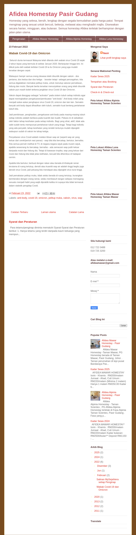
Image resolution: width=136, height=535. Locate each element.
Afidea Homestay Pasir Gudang (53, 14)
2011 (97, 511)
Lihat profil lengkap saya (113, 58)
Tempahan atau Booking (103, 81)
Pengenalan (18, 39)
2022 (97, 461)
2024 (97, 457)
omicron (43, 198)
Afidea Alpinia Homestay (79, 39)
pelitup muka (55, 198)
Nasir (106, 53)
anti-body (22, 198)
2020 (97, 497)
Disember (102, 466)
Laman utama (48, 212)
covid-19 (32, 198)
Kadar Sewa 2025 (100, 76)
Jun (99, 470)
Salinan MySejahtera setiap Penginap (108, 481)
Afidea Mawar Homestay (46, 39)
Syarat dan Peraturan (23, 221)
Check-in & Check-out (102, 92)
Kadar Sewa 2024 (100, 421)
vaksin (66, 198)
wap (80, 198)
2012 (97, 506)
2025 (97, 452)
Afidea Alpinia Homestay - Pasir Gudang (111, 395)
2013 (97, 501)
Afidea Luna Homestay (111, 39)
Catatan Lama (76, 212)
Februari (102, 475)
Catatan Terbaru (19, 212)
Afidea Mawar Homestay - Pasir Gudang (111, 343)
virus (73, 198)
